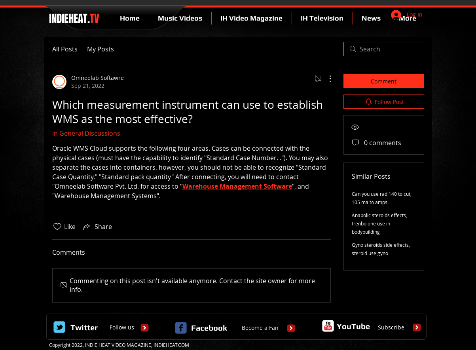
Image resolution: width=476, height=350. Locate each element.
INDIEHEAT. (73, 18)
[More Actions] (326, 78)
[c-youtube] (328, 326)
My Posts (100, 49)
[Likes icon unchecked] (57, 226)
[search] (383, 49)
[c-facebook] (181, 328)
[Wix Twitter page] (59, 327)
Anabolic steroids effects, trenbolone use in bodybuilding (379, 223)
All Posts (65, 49)
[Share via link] (97, 226)
